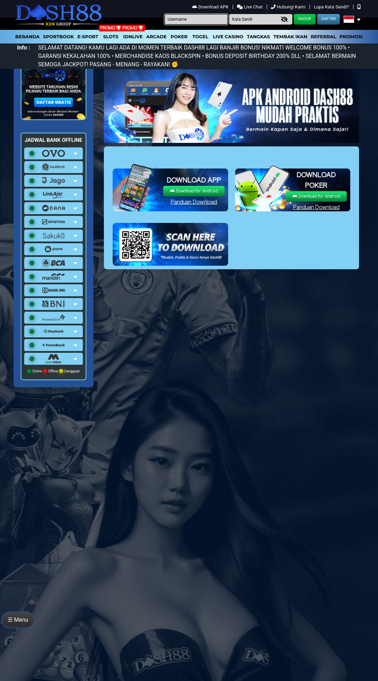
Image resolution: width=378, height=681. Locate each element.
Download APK (211, 6)
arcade (156, 36)
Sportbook (58, 36)
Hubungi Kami (288, 6)
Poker (179, 36)
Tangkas (258, 36)
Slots (110, 36)
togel (200, 36)
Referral (323, 36)
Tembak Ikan (290, 36)
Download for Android (194, 191)
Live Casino (228, 36)
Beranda (27, 36)
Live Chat (250, 6)
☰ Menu (18, 619)
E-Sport (88, 36)
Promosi (351, 36)
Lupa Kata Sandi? (332, 6)
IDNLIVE (133, 36)
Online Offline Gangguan (53, 371)
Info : (23, 47)
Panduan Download (194, 202)
